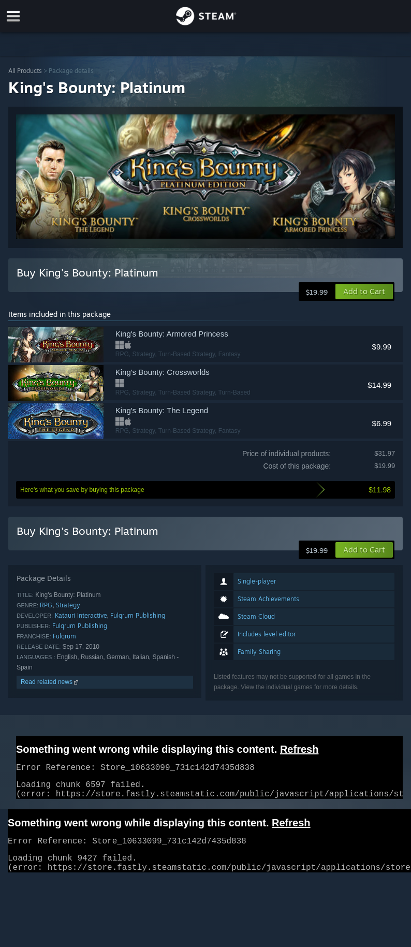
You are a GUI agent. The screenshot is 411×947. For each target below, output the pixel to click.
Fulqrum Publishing (137, 615)
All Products (25, 71)
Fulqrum (64, 636)
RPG (46, 605)
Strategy (68, 605)
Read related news (50, 682)
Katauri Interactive (81, 615)
